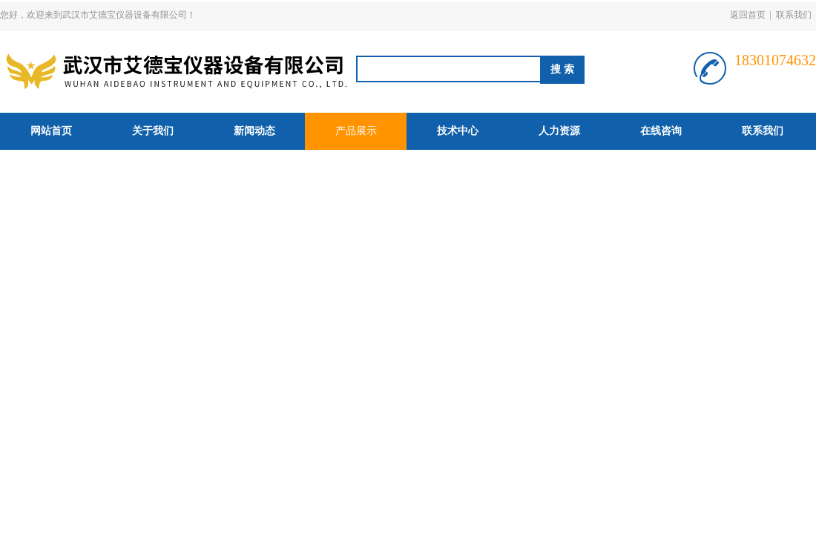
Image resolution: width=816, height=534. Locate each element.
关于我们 (153, 130)
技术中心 (457, 130)
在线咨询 (661, 130)
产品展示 (356, 130)
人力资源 (559, 130)
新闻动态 (254, 130)
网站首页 (51, 130)
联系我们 (794, 15)
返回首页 (748, 15)
